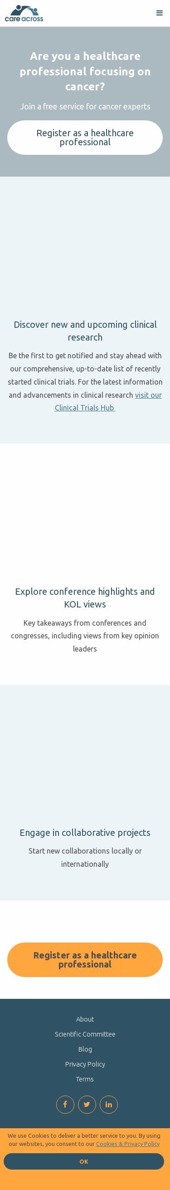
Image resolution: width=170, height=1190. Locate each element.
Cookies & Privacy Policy (128, 1144)
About (85, 1019)
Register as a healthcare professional (85, 137)
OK (83, 1161)
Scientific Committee (85, 1034)
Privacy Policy (85, 1064)
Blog (85, 1049)
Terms (85, 1079)
